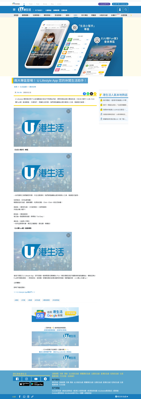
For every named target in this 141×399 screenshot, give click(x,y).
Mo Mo (19, 92)
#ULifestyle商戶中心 (72, 393)
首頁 (15, 87)
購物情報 (47, 15)
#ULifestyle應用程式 (105, 391)
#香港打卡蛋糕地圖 (79, 391)
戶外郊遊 (63, 376)
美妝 (16, 300)
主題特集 (124, 15)
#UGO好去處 (56, 391)
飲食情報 (58, 15)
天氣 (23, 300)
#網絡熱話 (87, 393)
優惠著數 (25, 15)
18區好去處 (103, 15)
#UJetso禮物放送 (58, 393)
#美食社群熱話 (67, 391)
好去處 (38, 300)
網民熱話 (55, 382)
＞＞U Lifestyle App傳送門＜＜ (24, 292)
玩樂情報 (36, 15)
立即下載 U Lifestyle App (121, 4)
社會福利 (71, 376)
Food (37, 4)
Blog (52, 4)
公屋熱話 (48, 10)
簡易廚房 (47, 300)
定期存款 (64, 10)
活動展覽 (55, 374)
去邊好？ (114, 15)
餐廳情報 (55, 376)
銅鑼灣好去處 (85, 374)
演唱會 (16, 15)
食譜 (30, 300)
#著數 (82, 393)
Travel (30, 4)
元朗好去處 (95, 374)
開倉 (66, 374)
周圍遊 (93, 15)
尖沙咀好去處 (74, 374)
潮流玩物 (32, 87)
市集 (61, 374)
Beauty (45, 4)
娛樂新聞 (56, 10)
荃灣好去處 (105, 374)
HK (24, 4)
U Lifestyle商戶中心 (104, 4)
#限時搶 (115, 391)
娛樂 (67, 15)
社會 (75, 15)
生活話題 (23, 87)
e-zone (59, 4)
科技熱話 (56, 300)
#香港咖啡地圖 (92, 391)
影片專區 (84, 15)
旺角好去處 (114, 374)
